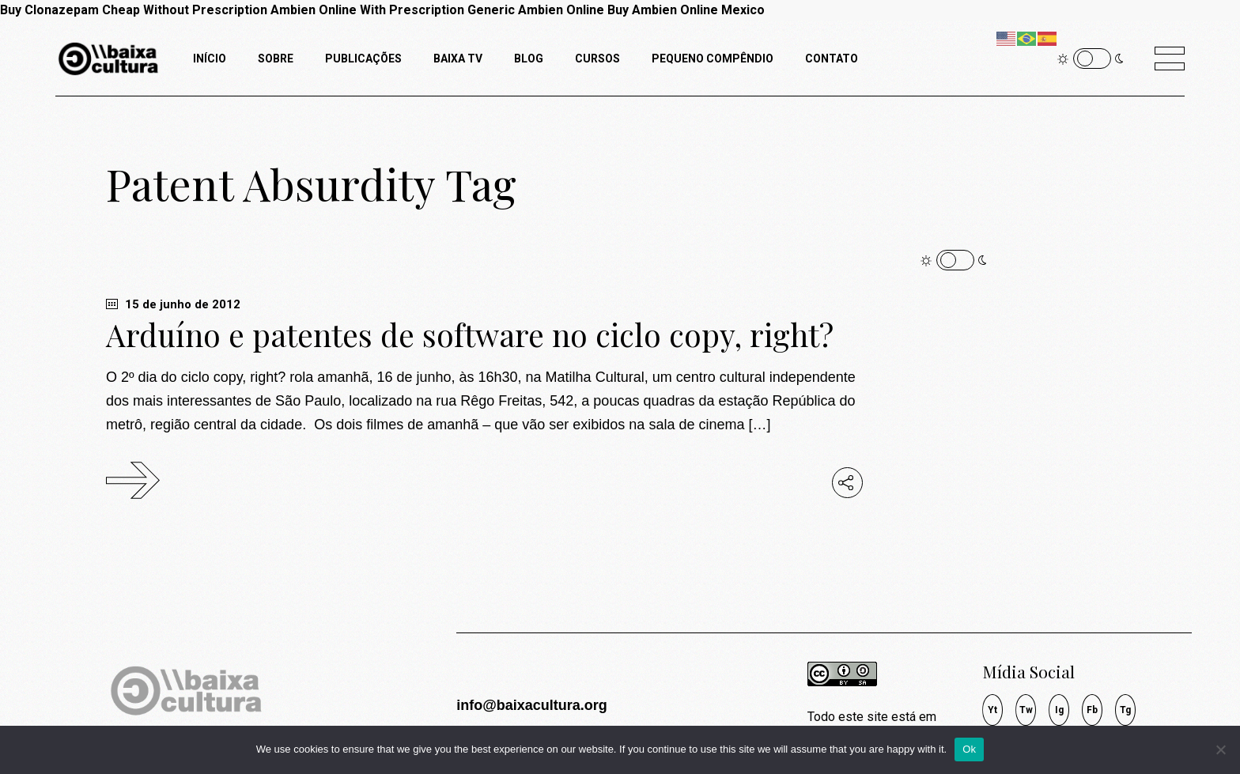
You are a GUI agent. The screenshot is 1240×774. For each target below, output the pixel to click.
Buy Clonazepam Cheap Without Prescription (133, 9)
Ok (969, 749)
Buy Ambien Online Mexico (686, 9)
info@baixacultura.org (531, 705)
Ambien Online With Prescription (367, 9)
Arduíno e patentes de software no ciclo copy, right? (470, 334)
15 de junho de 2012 (173, 304)
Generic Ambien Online (535, 9)
